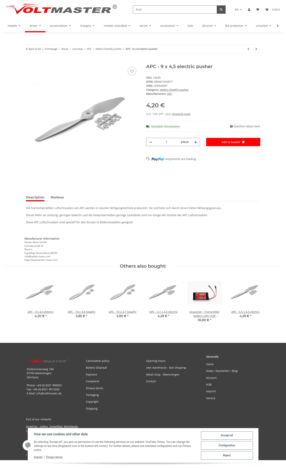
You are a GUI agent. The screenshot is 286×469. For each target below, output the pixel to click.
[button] (249, 9)
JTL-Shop (266, 465)
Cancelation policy (97, 361)
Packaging (92, 395)
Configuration (227, 445)
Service (210, 398)
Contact (151, 381)
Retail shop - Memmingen (162, 374)
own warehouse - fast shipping (166, 367)
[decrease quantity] (150, 142)
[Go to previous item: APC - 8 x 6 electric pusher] (248, 49)
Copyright (92, 401)
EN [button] (236, 9)
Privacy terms (54, 457)
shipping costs (181, 114)
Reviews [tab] (57, 197)
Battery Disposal (96, 367)
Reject (227, 455)
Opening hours (156, 361)
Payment (91, 374)
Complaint (92, 381)
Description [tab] (35, 197)
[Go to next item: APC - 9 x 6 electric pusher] (256, 49)
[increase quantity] (195, 142)
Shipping (92, 408)
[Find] (175, 9)
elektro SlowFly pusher (174, 90)
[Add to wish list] (132, 71)
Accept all (227, 435)
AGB (209, 384)
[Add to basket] (29, 62)
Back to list (35, 49)
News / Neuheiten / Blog (222, 371)
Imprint (38, 457)
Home (210, 364)
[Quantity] (166, 142)
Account (211, 378)
